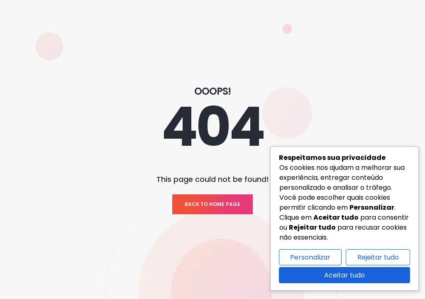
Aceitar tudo (344, 275)
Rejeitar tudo (378, 257)
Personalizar (310, 257)
